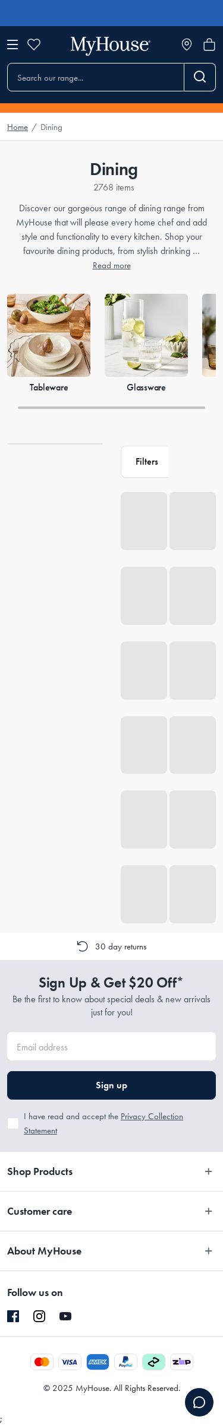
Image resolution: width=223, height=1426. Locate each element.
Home (17, 127)
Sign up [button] (111, 1085)
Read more (112, 265)
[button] (144, 462)
